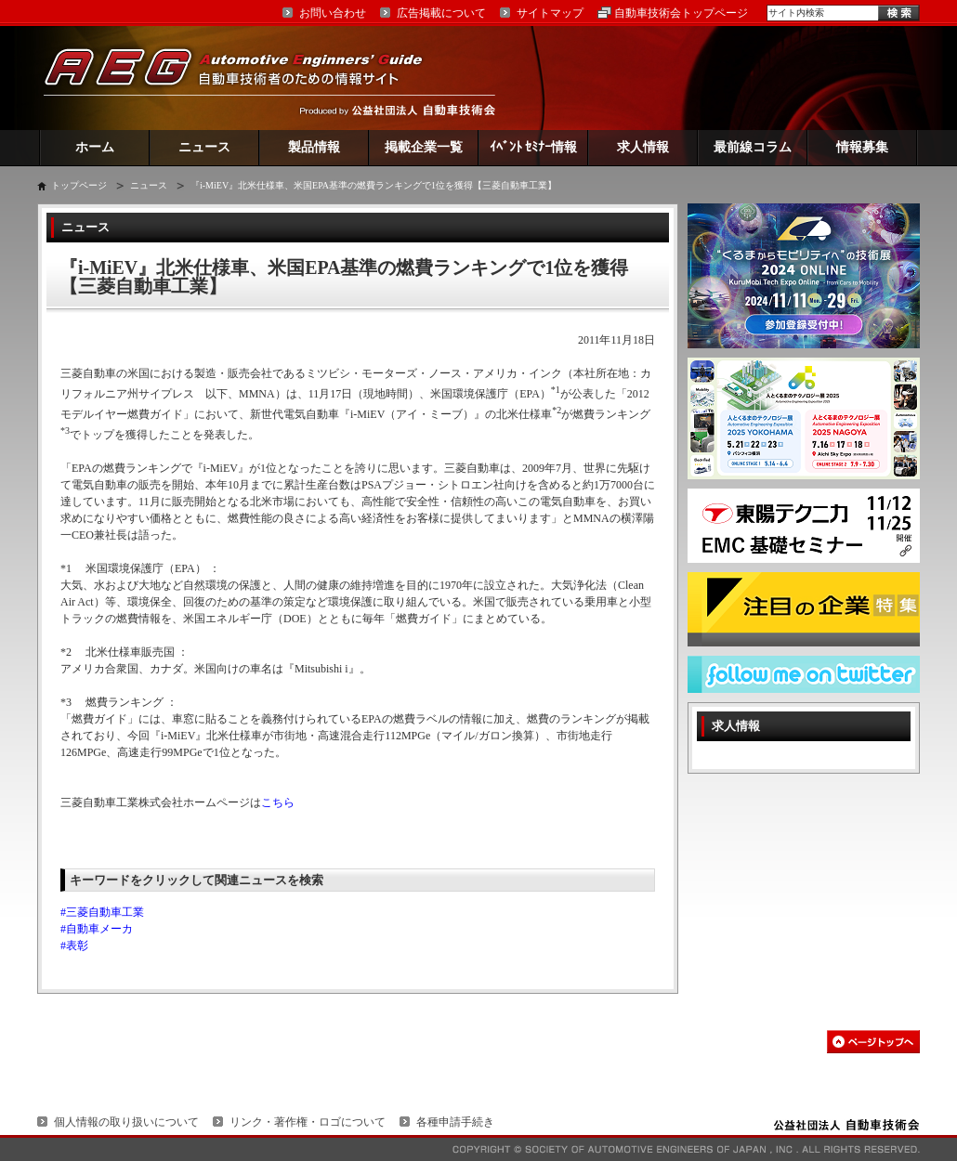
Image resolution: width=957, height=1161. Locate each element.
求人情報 (643, 147)
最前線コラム (753, 147)
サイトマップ (550, 13)
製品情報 (314, 147)
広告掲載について (441, 13)
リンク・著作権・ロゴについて (307, 1121)
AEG (245, 77)
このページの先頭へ (873, 1041)
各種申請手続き (455, 1121)
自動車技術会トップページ (681, 13)
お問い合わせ (332, 13)
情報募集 (862, 147)
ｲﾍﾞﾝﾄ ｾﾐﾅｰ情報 (534, 147)
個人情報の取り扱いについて (126, 1121)
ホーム (94, 147)
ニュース (204, 147)
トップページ (79, 185)
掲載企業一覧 (424, 147)
